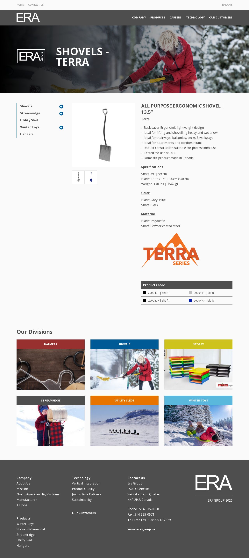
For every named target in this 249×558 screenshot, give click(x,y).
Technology (195, 17)
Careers (175, 17)
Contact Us (36, 4)
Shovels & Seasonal (31, 529)
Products (157, 17)
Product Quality (83, 489)
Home (20, 4)
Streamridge (30, 113)
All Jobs (22, 505)
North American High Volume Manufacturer (38, 497)
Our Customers (220, 17)
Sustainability (82, 500)
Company (139, 17)
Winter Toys (29, 127)
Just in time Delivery (86, 494)
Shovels (26, 106)
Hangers (26, 134)
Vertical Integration (86, 483)
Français (226, 4)
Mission (22, 489)
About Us (23, 483)
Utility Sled (29, 120)
